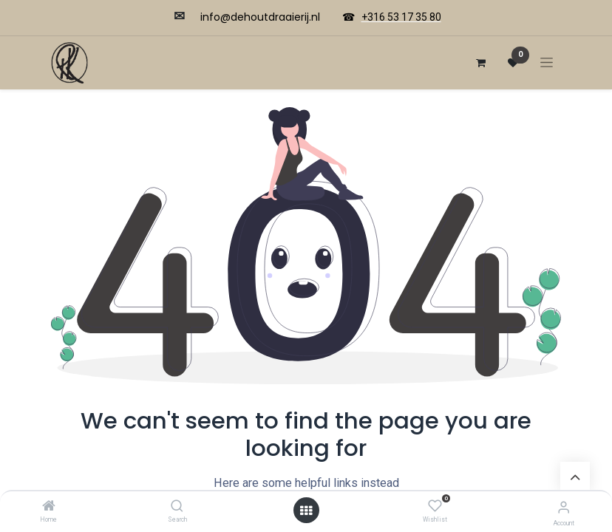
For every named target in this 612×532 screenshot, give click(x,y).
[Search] (177, 507)
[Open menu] (306, 510)
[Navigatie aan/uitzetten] (546, 62)
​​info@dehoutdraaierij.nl (260, 17)
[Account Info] (564, 507)
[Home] (48, 507)
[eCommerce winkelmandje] (480, 63)
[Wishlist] (435, 506)
